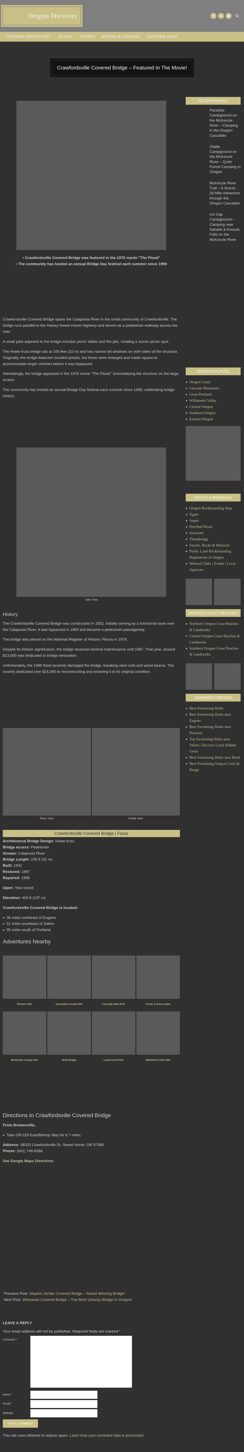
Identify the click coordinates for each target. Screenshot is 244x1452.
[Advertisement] (91, 293)
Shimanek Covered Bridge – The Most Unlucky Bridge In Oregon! (77, 1300)
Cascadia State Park (113, 1004)
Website (8, 1413)
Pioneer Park (24, 1004)
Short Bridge (69, 1060)
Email (7, 1403)
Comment (10, 1339)
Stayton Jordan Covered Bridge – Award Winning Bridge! (77, 1293)
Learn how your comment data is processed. (107, 1435)
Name (7, 1394)
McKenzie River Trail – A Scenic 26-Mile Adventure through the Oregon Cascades (225, 193)
